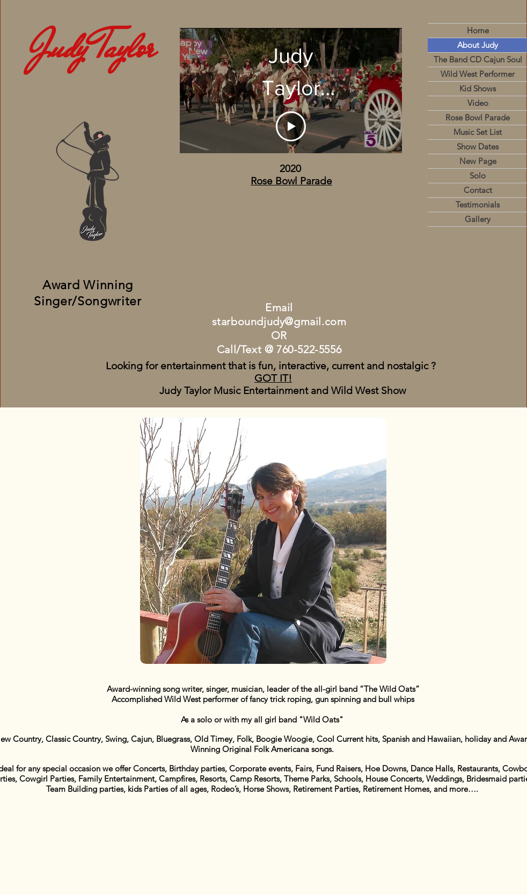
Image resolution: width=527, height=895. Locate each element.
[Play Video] (291, 126)
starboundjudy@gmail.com (279, 321)
